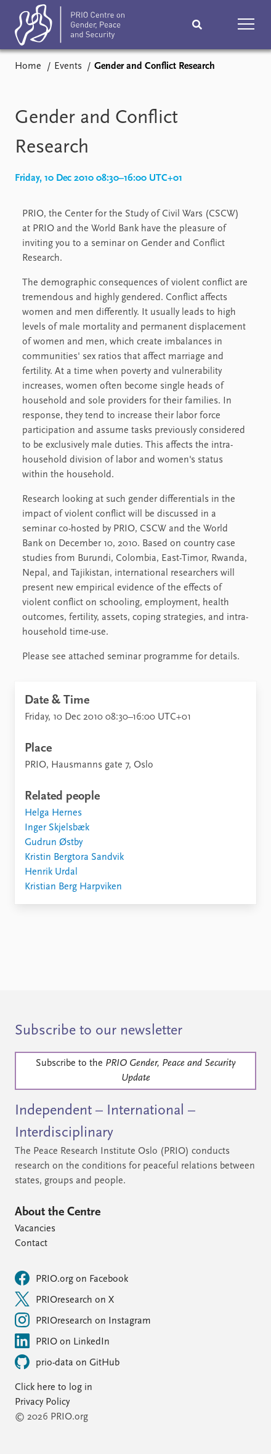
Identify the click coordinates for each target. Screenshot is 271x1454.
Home (28, 66)
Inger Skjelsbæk (57, 828)
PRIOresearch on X (64, 1299)
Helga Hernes (53, 813)
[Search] (197, 24)
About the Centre (57, 1212)
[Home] (69, 27)
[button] (246, 24)
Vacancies (35, 1229)
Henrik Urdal (51, 872)
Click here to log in (53, 1387)
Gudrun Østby (54, 843)
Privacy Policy (42, 1402)
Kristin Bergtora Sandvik (74, 857)
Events (68, 66)
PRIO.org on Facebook (71, 1278)
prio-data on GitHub (67, 1361)
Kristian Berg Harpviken (73, 887)
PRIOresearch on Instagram (83, 1320)
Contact (31, 1244)
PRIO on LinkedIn (62, 1340)
